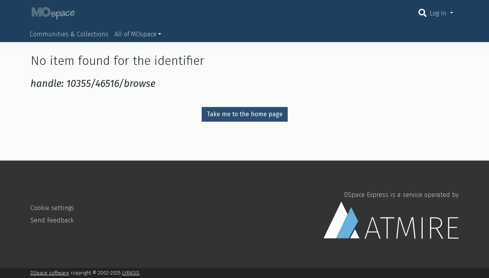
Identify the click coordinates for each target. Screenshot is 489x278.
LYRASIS (131, 273)
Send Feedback (52, 220)
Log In (439, 13)
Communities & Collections (69, 34)
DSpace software (49, 273)
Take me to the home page (245, 114)
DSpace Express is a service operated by (391, 214)
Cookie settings (52, 208)
